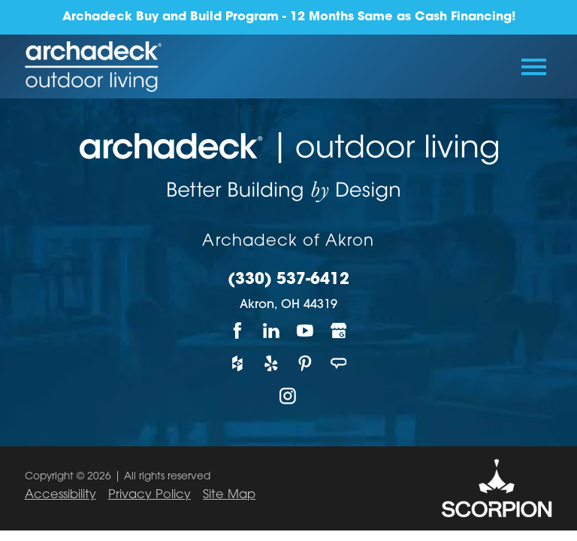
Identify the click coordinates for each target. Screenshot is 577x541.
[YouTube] (305, 330)
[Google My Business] (339, 330)
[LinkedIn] (271, 330)
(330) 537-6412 (288, 280)
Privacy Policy (149, 495)
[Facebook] (238, 330)
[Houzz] (238, 363)
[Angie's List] (339, 363)
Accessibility (60, 495)
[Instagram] (289, 395)
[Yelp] (271, 363)
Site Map (229, 495)
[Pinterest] (305, 363)
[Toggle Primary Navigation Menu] (533, 66)
